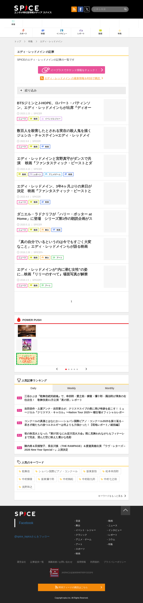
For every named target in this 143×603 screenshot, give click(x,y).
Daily (33, 388)
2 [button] (68, 369)
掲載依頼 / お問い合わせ (60, 562)
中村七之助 (109, 479)
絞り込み (28, 90)
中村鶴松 (66, 479)
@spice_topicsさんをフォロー (32, 536)
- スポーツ (79, 549)
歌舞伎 (24, 471)
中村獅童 (25, 479)
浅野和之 (25, 486)
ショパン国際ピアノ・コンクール (56, 471)
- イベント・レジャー (85, 530)
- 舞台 (77, 525)
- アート (78, 544)
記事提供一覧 (37, 562)
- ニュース (112, 525)
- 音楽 (77, 521)
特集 (30, 41)
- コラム (111, 539)
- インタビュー (114, 530)
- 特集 (110, 544)
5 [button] (77, 369)
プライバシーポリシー (115, 562)
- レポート (112, 535)
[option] (71, 345)
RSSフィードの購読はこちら (78, 587)
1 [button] (66, 369)
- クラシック (80, 535)
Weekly (71, 388)
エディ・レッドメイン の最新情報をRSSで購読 (73, 78)
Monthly (109, 388)
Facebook (26, 523)
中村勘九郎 (87, 479)
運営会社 (21, 562)
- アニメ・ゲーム (82, 539)
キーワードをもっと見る (112, 496)
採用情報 (81, 562)
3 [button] (71, 369)
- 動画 (110, 521)
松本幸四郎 (110, 471)
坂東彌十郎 (46, 479)
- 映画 (77, 553)
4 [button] (74, 369)
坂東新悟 (90, 471)
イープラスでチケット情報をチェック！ (70, 70)
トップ (17, 41)
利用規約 (94, 562)
